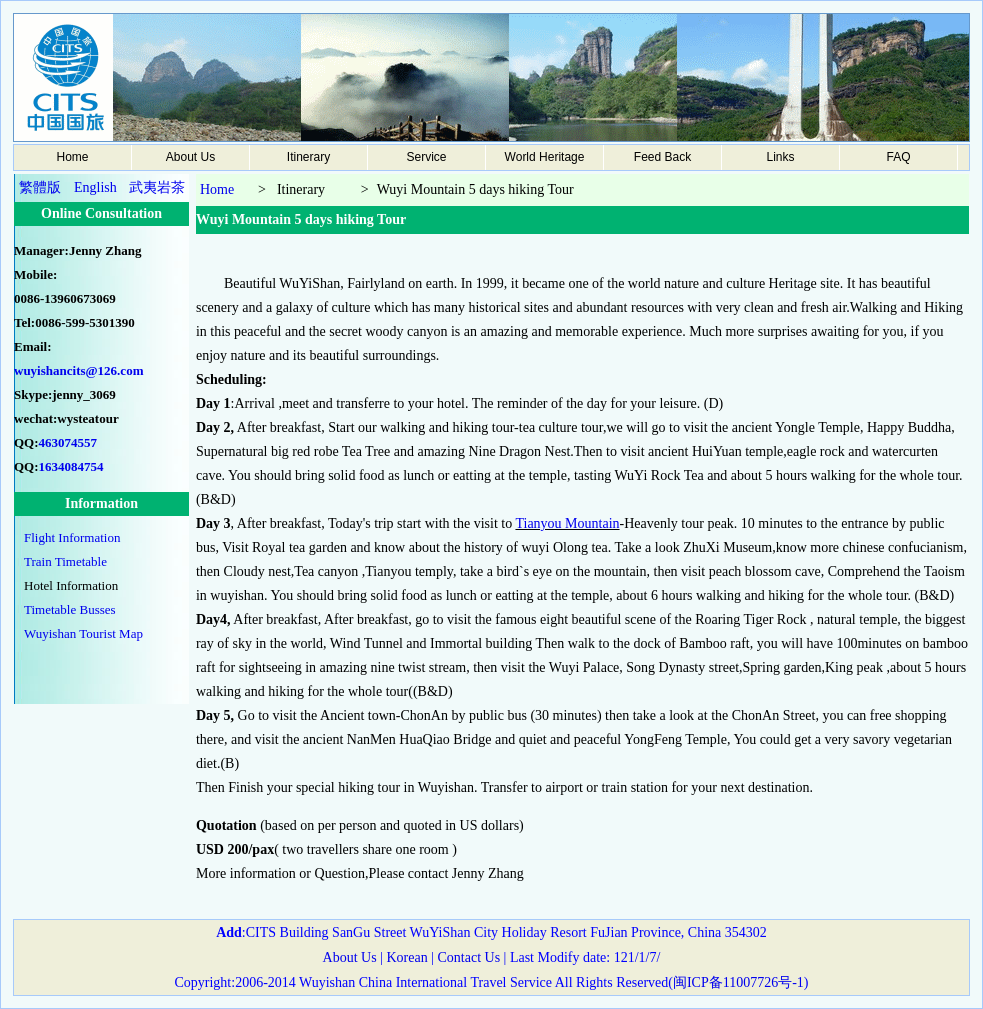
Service (426, 157)
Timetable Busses (70, 609)
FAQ (898, 157)
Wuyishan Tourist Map (83, 633)
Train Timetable (65, 561)
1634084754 (71, 466)
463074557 (68, 442)
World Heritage (545, 157)
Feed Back (662, 157)
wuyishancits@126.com (78, 370)
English (95, 187)
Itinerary (308, 157)
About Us (190, 157)
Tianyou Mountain (567, 523)
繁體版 (40, 187)
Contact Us (467, 957)
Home (72, 157)
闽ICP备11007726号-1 (738, 982)
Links (780, 157)
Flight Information (72, 537)
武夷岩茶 (157, 187)
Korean (406, 957)
